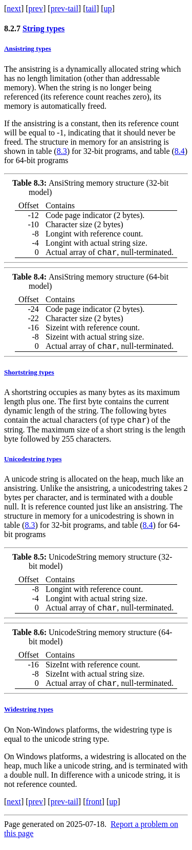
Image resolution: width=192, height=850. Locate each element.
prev (36, 8)
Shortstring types (29, 375)
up (108, 8)
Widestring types (28, 717)
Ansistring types (27, 48)
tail (91, 8)
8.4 (180, 151)
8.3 (62, 151)
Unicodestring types (32, 463)
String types (44, 28)
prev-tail (64, 8)
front (93, 809)
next (14, 8)
